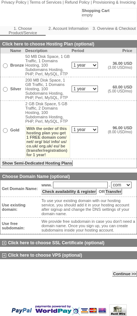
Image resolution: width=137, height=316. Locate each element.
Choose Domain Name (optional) (36, 176)
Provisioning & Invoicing (114, 2)
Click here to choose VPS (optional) (42, 255)
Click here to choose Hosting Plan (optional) (48, 44)
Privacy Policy (13, 2)
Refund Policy (77, 2)
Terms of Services (45, 2)
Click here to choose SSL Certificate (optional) (53, 242)
